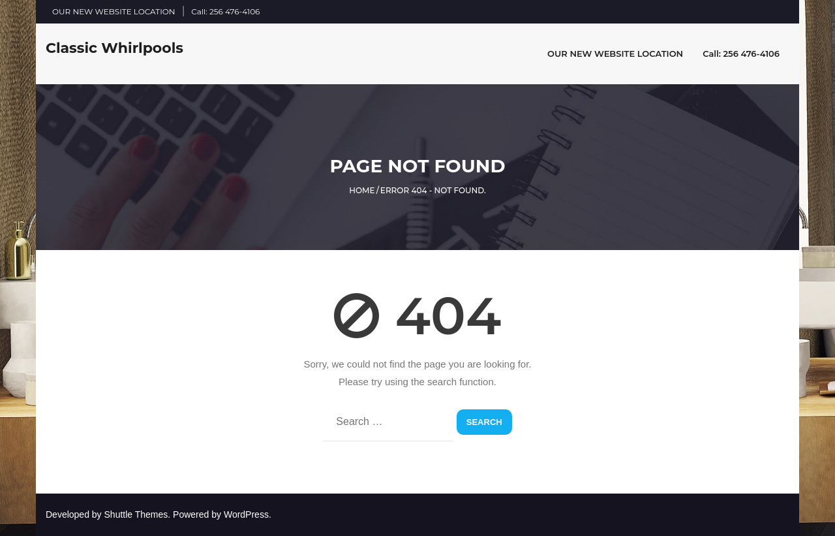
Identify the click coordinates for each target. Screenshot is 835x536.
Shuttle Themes (136, 514)
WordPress (246, 514)
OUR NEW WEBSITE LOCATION (113, 11)
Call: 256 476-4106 (225, 11)
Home (361, 190)
